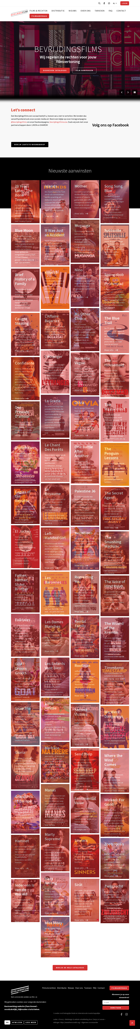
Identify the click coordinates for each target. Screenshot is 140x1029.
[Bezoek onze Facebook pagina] (104, 3)
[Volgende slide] (128, 92)
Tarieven (100, 11)
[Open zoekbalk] (99, 3)
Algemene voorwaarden (90, 1022)
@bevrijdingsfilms (19, 122)
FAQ (110, 11)
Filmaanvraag (39, 16)
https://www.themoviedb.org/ (70, 1022)
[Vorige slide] (121, 92)
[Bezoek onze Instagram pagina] (109, 3)
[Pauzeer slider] (134, 92)
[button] (132, 1023)
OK (7, 1022)
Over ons (86, 11)
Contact (121, 11)
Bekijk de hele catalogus (70, 967)
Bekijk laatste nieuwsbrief (29, 144)
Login (124, 3)
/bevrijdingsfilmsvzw (58, 122)
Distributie (58, 11)
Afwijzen (17, 1022)
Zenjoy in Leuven (98, 1019)
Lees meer (31, 1022)
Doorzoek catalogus (55, 70)
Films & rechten (38, 11)
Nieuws (73, 11)
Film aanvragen (84, 70)
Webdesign (68, 1019)
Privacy (61, 1019)
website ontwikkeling (81, 1019)
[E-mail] (115, 1002)
